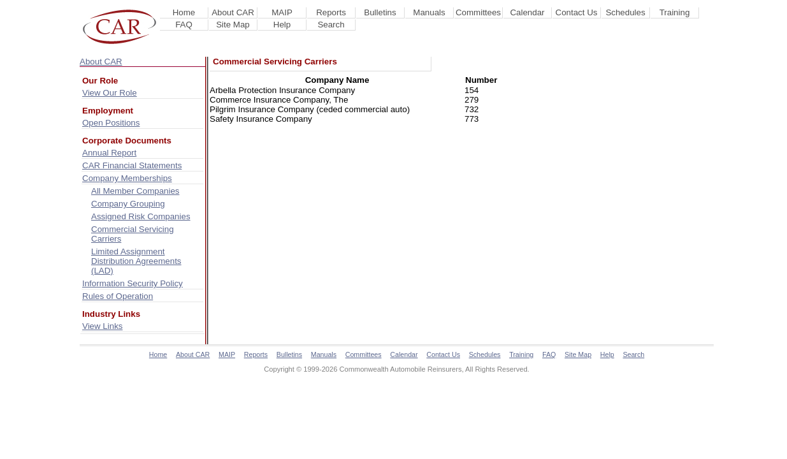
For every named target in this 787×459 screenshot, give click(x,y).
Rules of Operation (117, 296)
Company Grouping (128, 203)
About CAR (233, 12)
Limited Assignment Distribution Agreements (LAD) (136, 261)
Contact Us (577, 12)
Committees (478, 12)
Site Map (233, 24)
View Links (102, 326)
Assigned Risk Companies (141, 216)
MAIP (281, 12)
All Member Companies (135, 191)
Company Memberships (127, 178)
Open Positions (111, 122)
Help (282, 24)
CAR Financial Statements (132, 165)
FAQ (183, 24)
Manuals (429, 12)
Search (330, 24)
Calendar (527, 12)
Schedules (625, 12)
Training (675, 12)
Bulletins (380, 12)
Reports (331, 12)
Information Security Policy (132, 283)
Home (184, 12)
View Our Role (109, 93)
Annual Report (109, 152)
